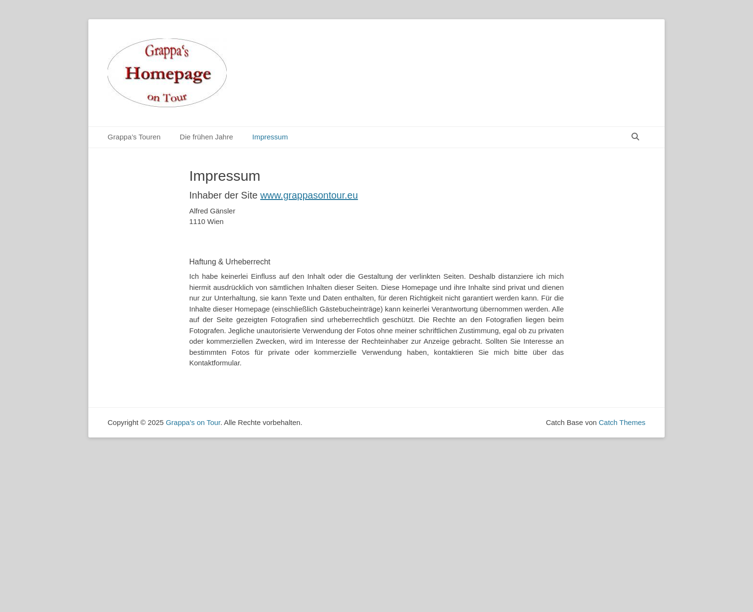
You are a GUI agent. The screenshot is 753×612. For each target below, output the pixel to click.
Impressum (270, 137)
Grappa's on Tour (193, 422)
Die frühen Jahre (206, 137)
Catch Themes (622, 422)
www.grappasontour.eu (309, 195)
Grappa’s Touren (134, 137)
